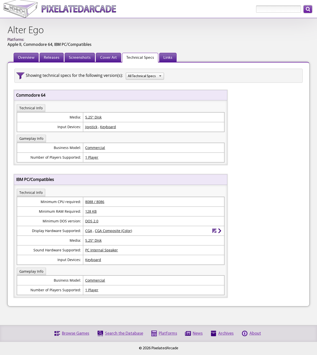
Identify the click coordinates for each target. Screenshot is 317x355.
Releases (51, 58)
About (255, 333)
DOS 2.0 (91, 221)
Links (167, 58)
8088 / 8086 (94, 201)
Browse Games (75, 333)
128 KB (91, 211)
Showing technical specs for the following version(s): (74, 75)
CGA (88, 230)
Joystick (91, 126)
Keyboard (108, 126)
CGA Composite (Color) (113, 230)
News (198, 333)
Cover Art (108, 58)
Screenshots (80, 58)
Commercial (95, 147)
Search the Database (124, 333)
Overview (26, 58)
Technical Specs (140, 58)
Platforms (168, 333)
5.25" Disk (93, 117)
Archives (226, 333)
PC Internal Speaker (101, 250)
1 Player (91, 157)
